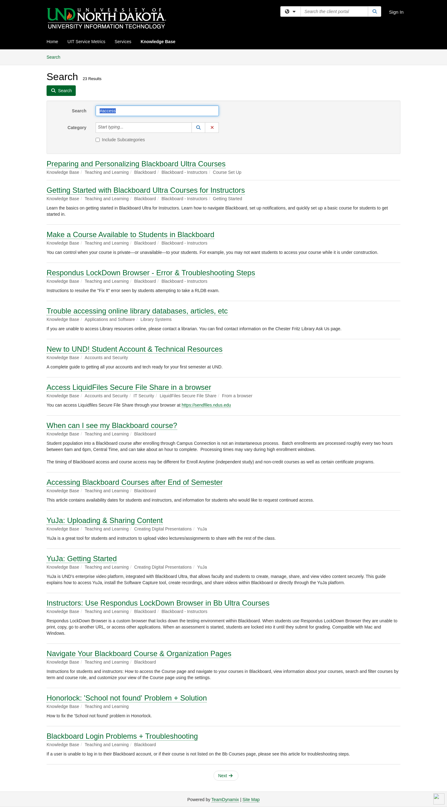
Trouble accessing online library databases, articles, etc (137, 311)
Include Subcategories (120, 139)
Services (123, 41)
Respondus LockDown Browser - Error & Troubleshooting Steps (151, 272)
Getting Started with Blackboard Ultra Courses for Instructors (146, 190)
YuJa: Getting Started (82, 558)
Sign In (396, 12)
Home (52, 41)
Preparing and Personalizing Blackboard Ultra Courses (136, 164)
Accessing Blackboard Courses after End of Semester (135, 482)
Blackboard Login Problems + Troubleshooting (122, 736)
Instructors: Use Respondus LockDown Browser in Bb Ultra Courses (158, 603)
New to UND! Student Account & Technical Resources (135, 349)
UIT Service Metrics (86, 41)
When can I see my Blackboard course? (112, 425)
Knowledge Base (158, 41)
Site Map (251, 799)
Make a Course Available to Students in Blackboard (130, 234)
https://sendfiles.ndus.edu (206, 405)
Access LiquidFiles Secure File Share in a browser (129, 387)
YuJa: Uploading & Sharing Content (105, 520)
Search (56, 57)
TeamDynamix (225, 799)
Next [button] (225, 775)
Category (77, 127)
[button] (198, 127)
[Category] (127, 127)
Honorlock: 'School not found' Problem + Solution (127, 698)
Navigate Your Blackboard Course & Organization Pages (139, 653)
